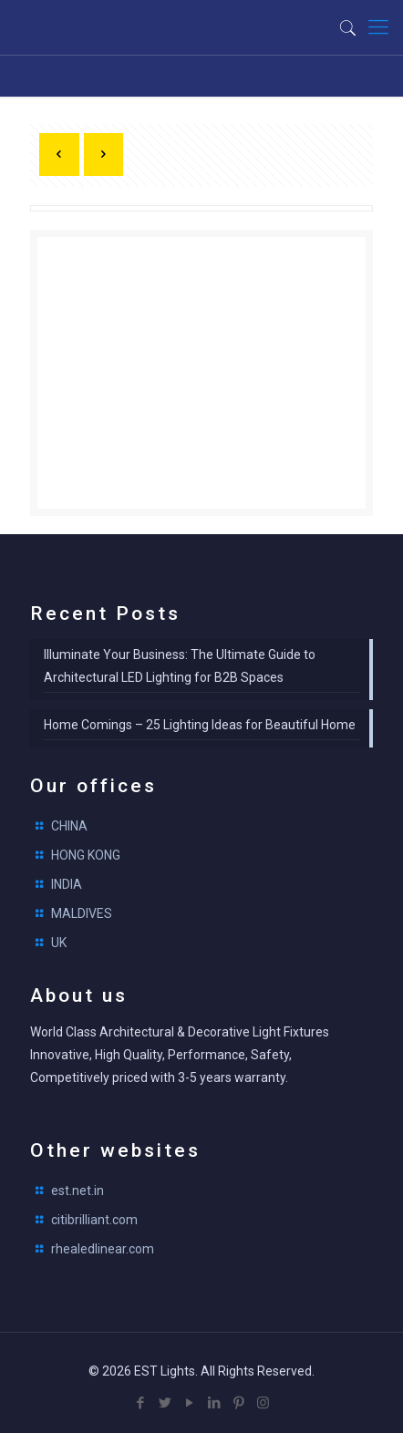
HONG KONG (85, 855)
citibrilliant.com (94, 1219)
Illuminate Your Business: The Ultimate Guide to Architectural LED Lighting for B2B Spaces (179, 666)
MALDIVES (81, 913)
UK (59, 942)
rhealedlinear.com (102, 1249)
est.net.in (77, 1190)
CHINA (69, 826)
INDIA (66, 884)
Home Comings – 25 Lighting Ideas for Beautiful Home (200, 724)
